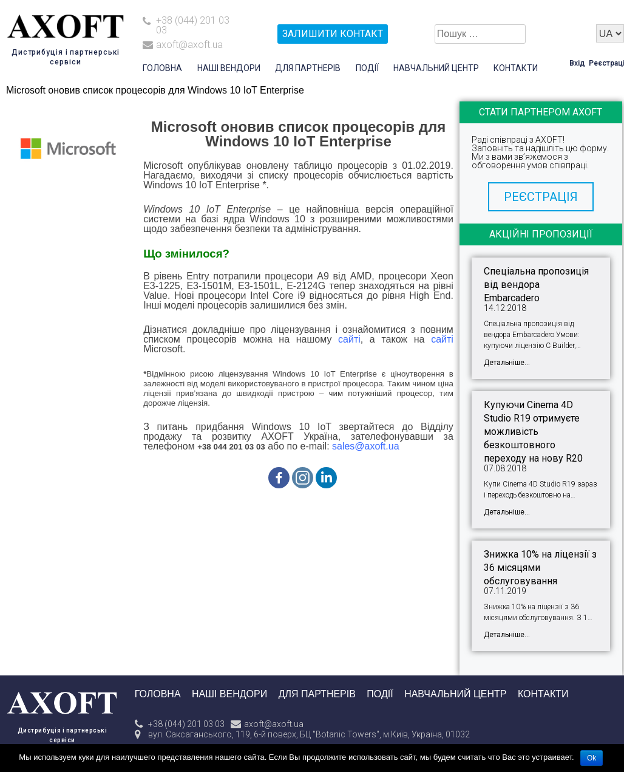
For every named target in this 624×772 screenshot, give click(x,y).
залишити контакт (332, 33)
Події (367, 68)
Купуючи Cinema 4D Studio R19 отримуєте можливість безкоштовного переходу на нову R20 (533, 431)
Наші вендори (228, 68)
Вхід (577, 63)
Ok (591, 758)
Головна (162, 68)
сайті (349, 339)
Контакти (515, 68)
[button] (541, 196)
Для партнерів (308, 68)
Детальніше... (507, 362)
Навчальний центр (436, 68)
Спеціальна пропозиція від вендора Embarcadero (536, 284)
